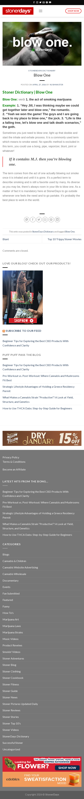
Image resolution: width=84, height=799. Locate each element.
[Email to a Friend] (45, 219)
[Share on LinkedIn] (57, 219)
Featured (8, 599)
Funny (6, 606)
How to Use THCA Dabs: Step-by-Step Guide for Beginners (37, 408)
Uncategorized (11, 749)
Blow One (70, 231)
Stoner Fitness (11, 684)
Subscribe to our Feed (23, 330)
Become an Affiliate (14, 469)
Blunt (6, 239)
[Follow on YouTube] (50, 2)
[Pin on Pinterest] (51, 219)
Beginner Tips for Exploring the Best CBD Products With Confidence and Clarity (36, 343)
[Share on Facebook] (33, 219)
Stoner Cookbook (13, 677)
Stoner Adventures (13, 658)
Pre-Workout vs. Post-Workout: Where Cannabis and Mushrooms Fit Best (41, 378)
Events (6, 586)
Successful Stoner (13, 742)
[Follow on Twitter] (40, 2)
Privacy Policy (11, 457)
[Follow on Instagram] (37, 2)
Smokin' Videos (11, 651)
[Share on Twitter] (39, 219)
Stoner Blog (9, 664)
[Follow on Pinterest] (47, 2)
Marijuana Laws (12, 625)
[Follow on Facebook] (34, 2)
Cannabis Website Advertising (20, 567)
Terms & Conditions (14, 461)
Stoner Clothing (12, 671)
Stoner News (10, 697)
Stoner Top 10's (12, 723)
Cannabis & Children (14, 561)
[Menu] (41, 11)
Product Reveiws (12, 645)
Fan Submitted (11, 593)
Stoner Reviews (11, 710)
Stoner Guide (10, 690)
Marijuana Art (11, 619)
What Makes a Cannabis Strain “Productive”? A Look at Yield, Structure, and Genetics (38, 399)
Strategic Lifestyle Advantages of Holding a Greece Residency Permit (38, 389)
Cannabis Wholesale (14, 573)
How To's (8, 612)
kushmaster (56, 84)
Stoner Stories (11, 716)
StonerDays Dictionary (42, 71)
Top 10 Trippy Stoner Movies (64, 239)
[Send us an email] (44, 2)
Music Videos (10, 638)
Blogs (6, 554)
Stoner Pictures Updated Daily (20, 703)
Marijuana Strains (13, 632)
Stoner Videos (11, 729)
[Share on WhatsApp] (27, 219)
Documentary (10, 580)
